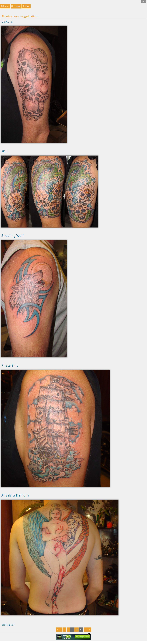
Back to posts (8, 625)
